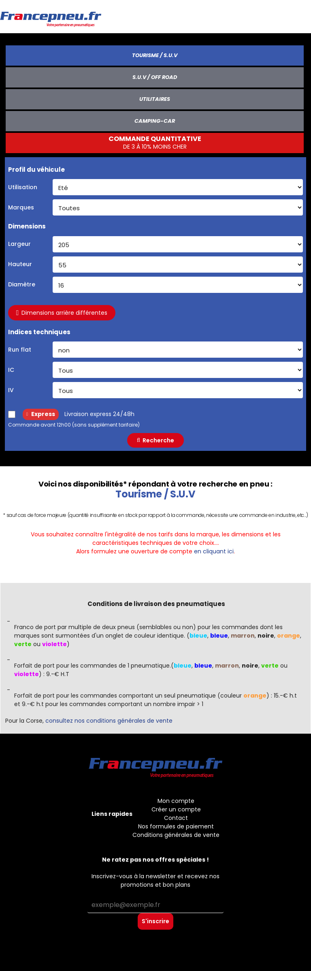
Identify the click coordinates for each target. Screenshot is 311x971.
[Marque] (178, 207)
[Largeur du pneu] (178, 244)
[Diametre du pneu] (178, 285)
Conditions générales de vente (175, 835)
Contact (176, 818)
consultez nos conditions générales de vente (109, 721)
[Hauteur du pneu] (178, 264)
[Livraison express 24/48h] (11, 414)
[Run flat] (178, 349)
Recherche (155, 440)
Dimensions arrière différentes (61, 313)
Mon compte (176, 801)
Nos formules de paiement (176, 826)
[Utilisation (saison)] (178, 187)
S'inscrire (155, 921)
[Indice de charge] (178, 370)
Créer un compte (176, 809)
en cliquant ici (214, 551)
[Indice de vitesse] (178, 390)
